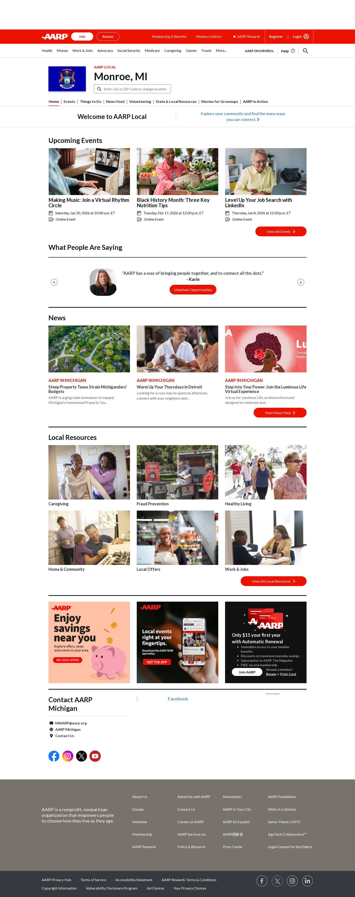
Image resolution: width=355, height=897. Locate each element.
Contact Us (64, 735)
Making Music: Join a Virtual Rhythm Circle (88, 202)
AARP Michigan (68, 729)
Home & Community (66, 569)
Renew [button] (108, 36)
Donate (138, 809)
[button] (305, 51)
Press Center (233, 846)
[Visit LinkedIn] (307, 881)
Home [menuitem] (54, 101)
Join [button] (82, 36)
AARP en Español (259, 51)
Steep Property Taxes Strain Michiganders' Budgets (87, 389)
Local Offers (148, 569)
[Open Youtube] (95, 757)
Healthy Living (238, 503)
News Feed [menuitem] (115, 101)
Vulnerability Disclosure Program (111, 888)
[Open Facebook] (53, 757)
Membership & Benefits (169, 36)
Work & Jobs (237, 569)
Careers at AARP (191, 822)
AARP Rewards (144, 846)
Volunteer (139, 822)
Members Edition (208, 36)
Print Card (288, 674)
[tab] (47, 53)
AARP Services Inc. (192, 834)
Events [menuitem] (69, 101)
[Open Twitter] (81, 757)
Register (276, 36)
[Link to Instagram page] (292, 881)
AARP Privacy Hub (56, 880)
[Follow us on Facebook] (262, 881)
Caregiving (58, 503)
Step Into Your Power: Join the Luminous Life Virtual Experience (265, 389)
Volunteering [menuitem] (140, 101)
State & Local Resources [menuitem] (176, 101)
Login (297, 36)
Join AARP (247, 672)
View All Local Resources (273, 581)
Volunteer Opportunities (193, 289)
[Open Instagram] (67, 757)
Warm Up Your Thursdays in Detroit (169, 386)
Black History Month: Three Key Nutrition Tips (173, 202)
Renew (271, 674)
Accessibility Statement (133, 880)
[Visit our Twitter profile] (277, 881)
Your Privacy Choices (189, 888)
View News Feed (280, 412)
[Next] (300, 282)
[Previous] (54, 282)
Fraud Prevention (153, 503)
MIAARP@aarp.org (71, 723)
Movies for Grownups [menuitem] (219, 101)
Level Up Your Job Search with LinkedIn (258, 202)
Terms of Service (93, 880)
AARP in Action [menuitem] (255, 101)
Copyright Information (59, 888)
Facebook (178, 698)
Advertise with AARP (194, 796)
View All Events (281, 231)
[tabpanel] (277, 50)
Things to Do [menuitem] (90, 101)
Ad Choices (155, 888)
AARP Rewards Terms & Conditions (188, 880)
